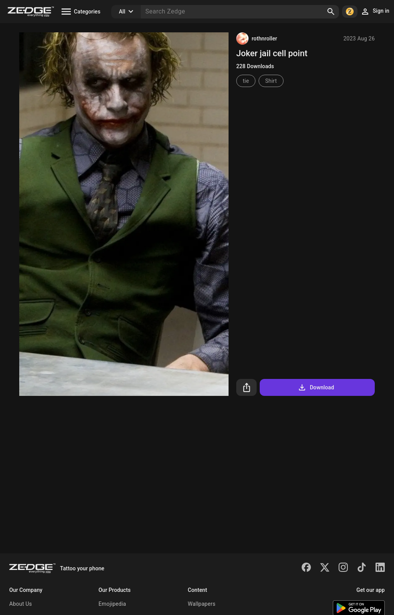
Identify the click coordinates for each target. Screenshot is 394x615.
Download (315, 387)
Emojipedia (112, 604)
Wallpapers (201, 604)
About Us (20, 604)
